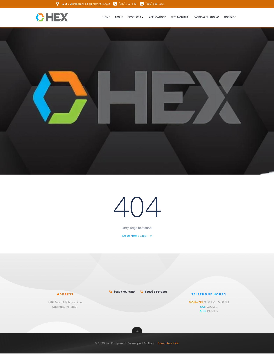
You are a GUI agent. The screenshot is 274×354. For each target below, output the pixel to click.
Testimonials (179, 17)
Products (136, 17)
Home (106, 17)
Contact (230, 17)
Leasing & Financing (206, 17)
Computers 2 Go (168, 344)
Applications (157, 17)
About (119, 17)
